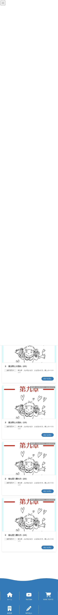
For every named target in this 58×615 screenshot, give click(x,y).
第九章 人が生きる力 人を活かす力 (30, 370)
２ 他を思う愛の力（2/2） (16, 479)
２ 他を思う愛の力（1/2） (16, 535)
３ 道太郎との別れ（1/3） (16, 422)
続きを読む (47, 379)
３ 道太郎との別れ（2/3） (16, 366)
